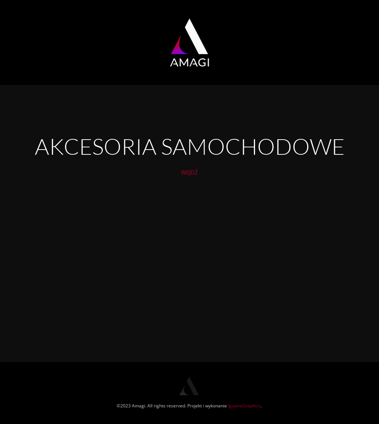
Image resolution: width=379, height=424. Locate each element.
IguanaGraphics (244, 406)
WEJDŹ (189, 174)
